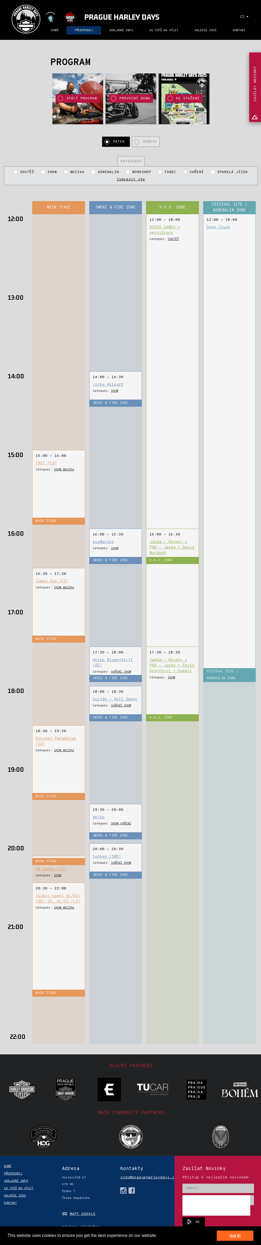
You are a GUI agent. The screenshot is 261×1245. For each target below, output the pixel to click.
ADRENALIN (108, 172)
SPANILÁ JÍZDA (231, 172)
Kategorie (131, 161)
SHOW (52, 172)
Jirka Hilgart (108, 384)
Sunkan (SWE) (107, 856)
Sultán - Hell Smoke (115, 699)
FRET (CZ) (46, 463)
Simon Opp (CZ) (52, 581)
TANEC (170, 172)
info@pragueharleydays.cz (140, 1177)
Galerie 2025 (205, 30)
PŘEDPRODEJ (84, 30)
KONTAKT (239, 30)
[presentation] (216, 1205)
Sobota (150, 141)
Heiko (98, 817)
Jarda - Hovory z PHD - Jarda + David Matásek (171, 548)
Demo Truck (218, 227)
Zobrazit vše (131, 179)
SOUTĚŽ (27, 172)
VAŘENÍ (196, 172)
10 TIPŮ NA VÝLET (163, 30)
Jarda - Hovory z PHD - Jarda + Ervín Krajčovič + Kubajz (171, 666)
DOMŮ (54, 30)
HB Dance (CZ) (51, 869)
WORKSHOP (141, 172)
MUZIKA (77, 172)
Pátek (120, 141)
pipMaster (103, 542)
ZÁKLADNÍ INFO (121, 30)
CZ (244, 17)
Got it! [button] (235, 1235)
